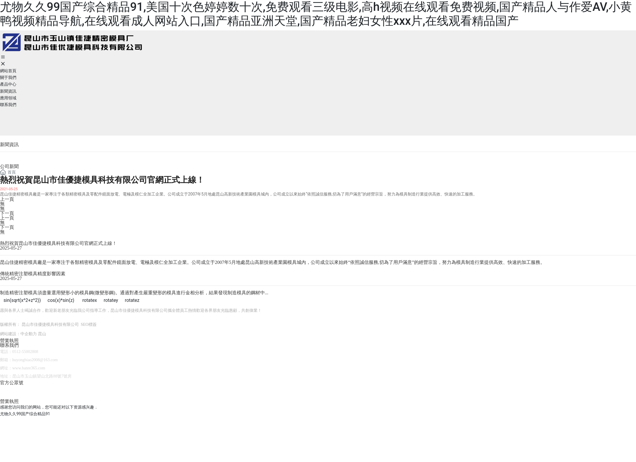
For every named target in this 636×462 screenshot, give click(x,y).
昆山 (42, 334)
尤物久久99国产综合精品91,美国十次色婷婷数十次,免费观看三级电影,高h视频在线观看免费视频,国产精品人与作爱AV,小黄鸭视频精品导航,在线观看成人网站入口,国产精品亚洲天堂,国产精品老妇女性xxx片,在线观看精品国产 (316, 14)
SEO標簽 (89, 324)
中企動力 (28, 334)
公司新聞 (9, 166)
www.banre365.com (28, 368)
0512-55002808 (25, 351)
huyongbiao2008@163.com (35, 360)
